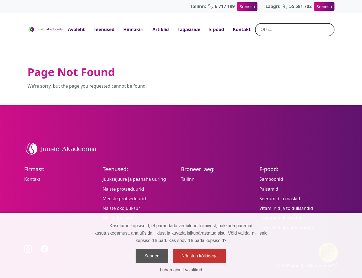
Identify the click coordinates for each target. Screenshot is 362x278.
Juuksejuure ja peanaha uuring (134, 179)
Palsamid (268, 189)
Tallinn (187, 179)
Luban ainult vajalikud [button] (181, 270)
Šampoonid (271, 179)
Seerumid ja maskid (279, 199)
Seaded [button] (152, 256)
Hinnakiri (133, 29)
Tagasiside (189, 29)
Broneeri (247, 6)
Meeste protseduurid (124, 199)
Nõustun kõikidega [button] (200, 256)
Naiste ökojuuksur (121, 208)
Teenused (104, 29)
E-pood (216, 29)
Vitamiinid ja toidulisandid (286, 208)
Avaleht (76, 29)
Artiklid (160, 29)
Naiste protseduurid (123, 189)
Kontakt (242, 29)
